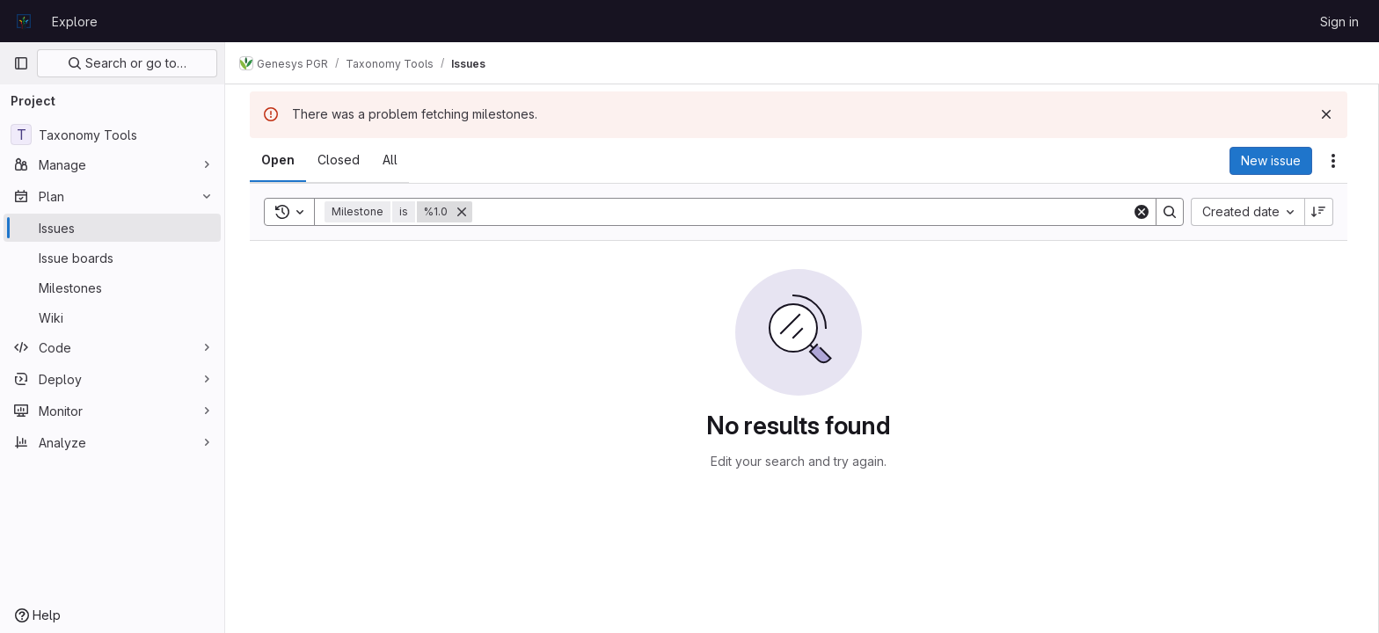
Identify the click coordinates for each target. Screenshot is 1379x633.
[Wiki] (112, 317)
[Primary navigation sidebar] (21, 63)
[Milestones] (112, 287)
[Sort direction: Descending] (1323, 212)
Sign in (1339, 21)
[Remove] (465, 211)
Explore (75, 21)
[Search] (805, 211)
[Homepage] (24, 21)
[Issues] (112, 228)
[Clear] (1145, 211)
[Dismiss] (1329, 114)
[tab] (281, 160)
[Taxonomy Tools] (112, 134)
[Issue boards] (112, 258)
